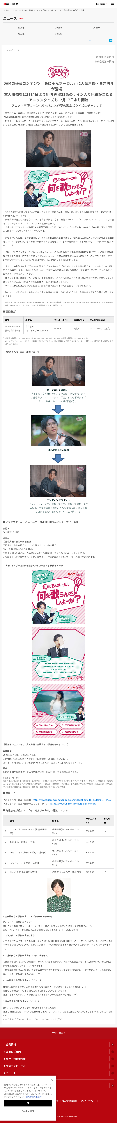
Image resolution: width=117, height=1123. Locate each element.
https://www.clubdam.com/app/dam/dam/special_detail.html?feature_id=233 (72, 799)
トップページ (7, 10)
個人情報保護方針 (69, 1100)
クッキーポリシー (88, 1100)
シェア (91, 40)
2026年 (21, 27)
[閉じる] (52, 1080)
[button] (112, 4)
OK (28, 1103)
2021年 (18, 10)
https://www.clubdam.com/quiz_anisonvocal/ (73, 803)
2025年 (58, 27)
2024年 (96, 27)
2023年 (21, 33)
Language (100, 3)
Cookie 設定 (28, 1111)
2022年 (58, 33)
